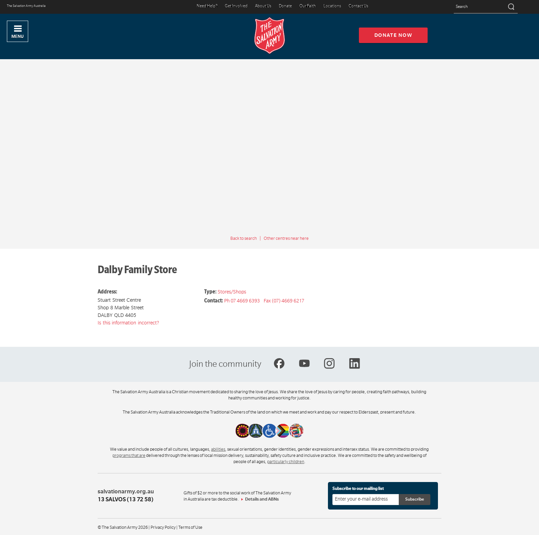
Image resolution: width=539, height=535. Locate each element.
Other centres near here (286, 238)
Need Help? (207, 6)
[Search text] (486, 7)
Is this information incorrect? (128, 322)
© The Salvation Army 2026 (123, 527)
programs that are (128, 455)
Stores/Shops (232, 292)
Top (528, 526)
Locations (332, 6)
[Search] (510, 7)
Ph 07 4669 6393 (242, 300)
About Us (263, 6)
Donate (285, 6)
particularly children (285, 461)
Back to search (243, 238)
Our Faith (307, 6)
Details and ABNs (262, 499)
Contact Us (358, 6)
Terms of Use (190, 527)
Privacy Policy (163, 527)
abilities (218, 449)
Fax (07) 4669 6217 (284, 300)
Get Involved (236, 6)
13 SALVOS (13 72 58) (125, 499)
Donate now (393, 35)
